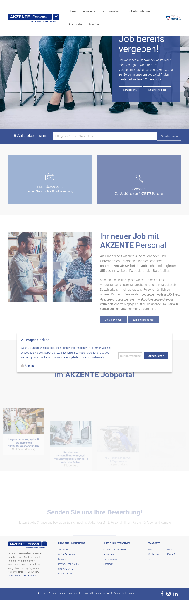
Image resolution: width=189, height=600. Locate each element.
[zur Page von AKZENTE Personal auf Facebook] (162, 593)
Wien (150, 549)
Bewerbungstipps (66, 559)
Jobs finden (170, 136)
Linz (150, 559)
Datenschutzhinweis (92, 357)
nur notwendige (130, 356)
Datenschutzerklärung (125, 593)
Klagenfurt (172, 554)
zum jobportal (130, 90)
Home (44, 6)
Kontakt (88, 593)
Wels (169, 549)
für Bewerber (82, 6)
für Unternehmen (109, 6)
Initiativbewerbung (157, 90)
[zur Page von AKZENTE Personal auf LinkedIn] (175, 593)
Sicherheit (108, 564)
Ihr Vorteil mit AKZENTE (70, 564)
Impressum (99, 593)
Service (45, 20)
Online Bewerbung (67, 554)
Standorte (134, 6)
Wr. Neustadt (154, 554)
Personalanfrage (111, 559)
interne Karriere (65, 573)
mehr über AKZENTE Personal (23, 575)
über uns (61, 6)
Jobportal (63, 549)
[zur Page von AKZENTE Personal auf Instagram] (168, 593)
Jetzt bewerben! (113, 319)
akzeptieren (156, 356)
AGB (109, 593)
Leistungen (108, 554)
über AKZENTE (65, 568)
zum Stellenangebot (143, 319)
